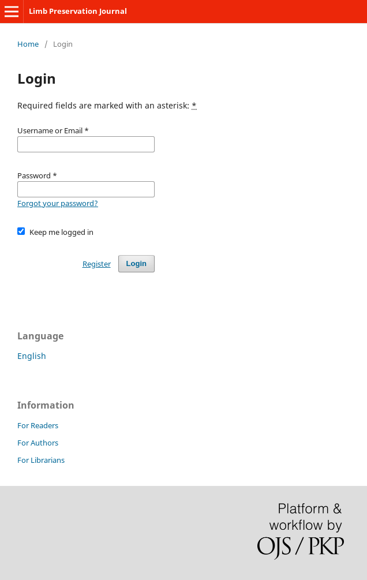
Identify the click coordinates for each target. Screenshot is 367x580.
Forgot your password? (57, 203)
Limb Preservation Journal (78, 11)
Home (28, 44)
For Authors (37, 442)
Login (136, 263)
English (31, 355)
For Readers (37, 425)
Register (97, 264)
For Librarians (41, 460)
